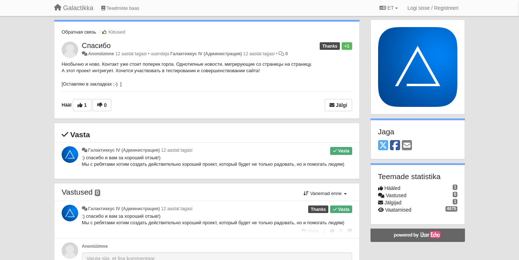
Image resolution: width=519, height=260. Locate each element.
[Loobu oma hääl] (341, 230)
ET (389, 8)
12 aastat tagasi (176, 150)
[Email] (407, 145)
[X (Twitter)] (383, 145)
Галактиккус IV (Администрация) (206, 53)
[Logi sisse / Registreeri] (432, 8)
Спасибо (96, 45)
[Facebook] (395, 145)
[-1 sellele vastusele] (349, 230)
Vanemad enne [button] (324, 193)
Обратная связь (79, 32)
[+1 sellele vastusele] (332, 230)
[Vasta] (310, 230)
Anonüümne (101, 53)
